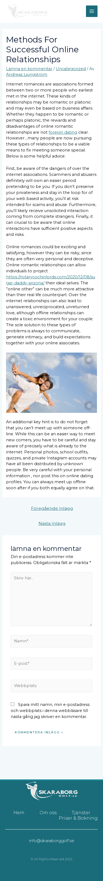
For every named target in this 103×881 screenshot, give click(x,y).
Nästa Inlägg (52, 523)
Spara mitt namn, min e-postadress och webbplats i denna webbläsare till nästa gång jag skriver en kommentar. (50, 710)
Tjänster (81, 812)
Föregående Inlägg (52, 508)
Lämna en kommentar (29, 68)
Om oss (48, 812)
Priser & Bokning (78, 818)
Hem (18, 812)
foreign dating (63, 132)
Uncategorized (71, 68)
